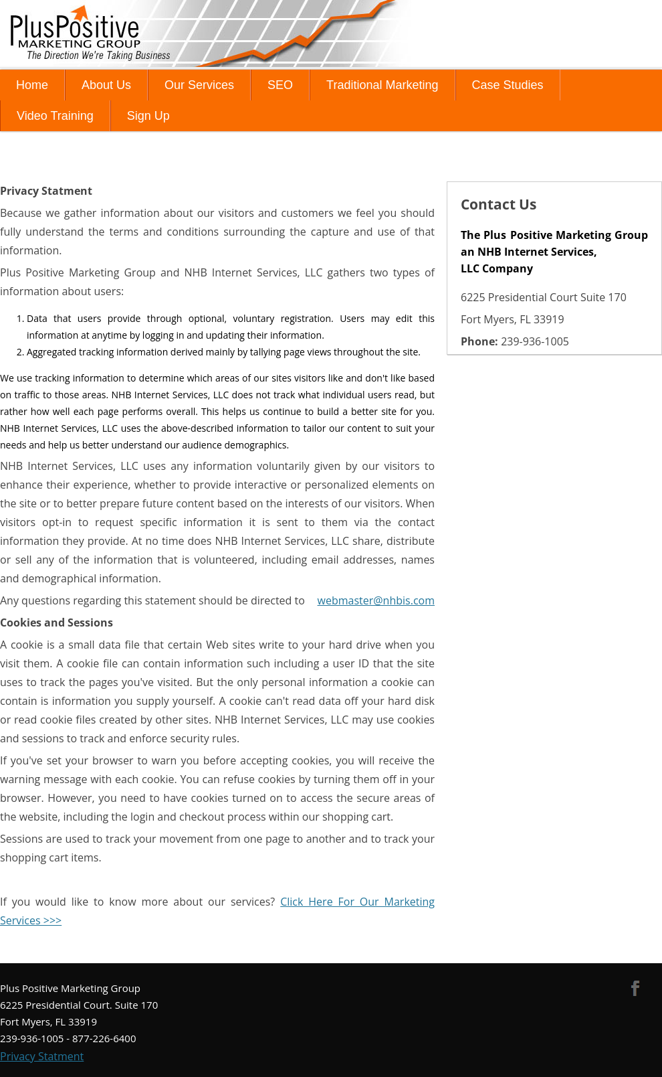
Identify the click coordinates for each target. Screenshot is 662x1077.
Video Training (55, 115)
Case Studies (508, 85)
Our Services (199, 85)
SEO (280, 85)
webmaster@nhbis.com (376, 600)
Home (32, 85)
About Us (106, 85)
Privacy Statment (42, 1056)
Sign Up (148, 115)
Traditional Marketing (382, 85)
